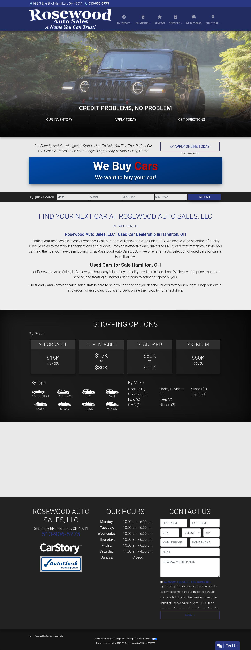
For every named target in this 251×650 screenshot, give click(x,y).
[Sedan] (64, 406)
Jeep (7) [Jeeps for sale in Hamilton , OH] (165, 399)
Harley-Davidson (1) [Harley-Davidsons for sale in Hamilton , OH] (171, 391)
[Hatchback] (65, 394)
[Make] (73, 197)
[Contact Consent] (161, 582)
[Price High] (170, 197)
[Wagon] (112, 406)
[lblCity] (169, 532)
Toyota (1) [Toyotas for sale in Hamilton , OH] (199, 394)
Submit (190, 614)
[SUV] (88, 394)
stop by (154, 290)
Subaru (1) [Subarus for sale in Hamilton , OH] (199, 389)
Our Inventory (59, 119)
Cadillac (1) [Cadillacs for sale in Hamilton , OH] (136, 389)
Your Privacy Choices (146, 639)
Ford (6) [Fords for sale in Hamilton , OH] (134, 399)
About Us (38, 636)
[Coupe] (40, 406)
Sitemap (130, 639)
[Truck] (88, 406)
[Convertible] (41, 394)
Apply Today (125, 119)
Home (31, 636)
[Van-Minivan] (112, 394)
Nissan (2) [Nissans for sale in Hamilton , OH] (167, 405)
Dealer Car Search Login (103, 639)
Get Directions (191, 119)
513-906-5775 (98, 3)
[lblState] (191, 532)
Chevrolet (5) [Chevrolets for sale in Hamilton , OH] (138, 394)
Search (204, 197)
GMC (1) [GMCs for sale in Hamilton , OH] (134, 405)
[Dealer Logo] (70, 18)
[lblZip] (211, 532)
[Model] (105, 197)
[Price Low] (138, 197)
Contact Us (47, 636)
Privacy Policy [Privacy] (58, 636)
